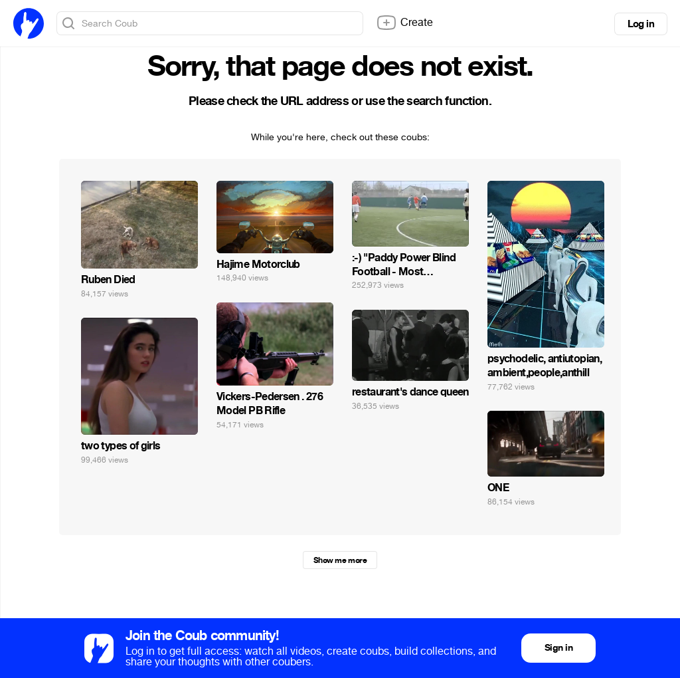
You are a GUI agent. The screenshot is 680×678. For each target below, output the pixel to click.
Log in (641, 24)
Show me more (340, 560)
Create (404, 22)
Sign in (558, 647)
